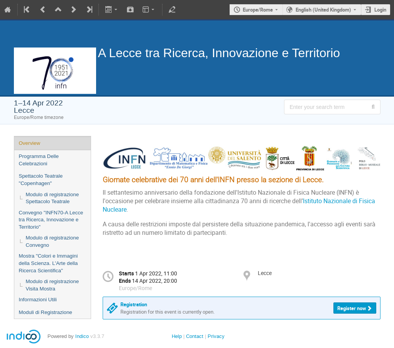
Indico (82, 336)
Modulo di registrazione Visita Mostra (52, 285)
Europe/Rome (258, 9)
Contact (194, 336)
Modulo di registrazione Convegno (52, 241)
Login (380, 9)
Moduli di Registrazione (46, 312)
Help (177, 336)
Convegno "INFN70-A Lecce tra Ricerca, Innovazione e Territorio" (51, 220)
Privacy (216, 336)
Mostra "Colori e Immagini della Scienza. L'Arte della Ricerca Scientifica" (48, 263)
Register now (351, 308)
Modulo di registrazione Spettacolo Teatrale (52, 198)
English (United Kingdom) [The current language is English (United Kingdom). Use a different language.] (323, 9)
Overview (30, 143)
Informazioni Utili (38, 299)
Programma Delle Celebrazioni (39, 159)
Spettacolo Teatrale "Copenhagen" (41, 179)
